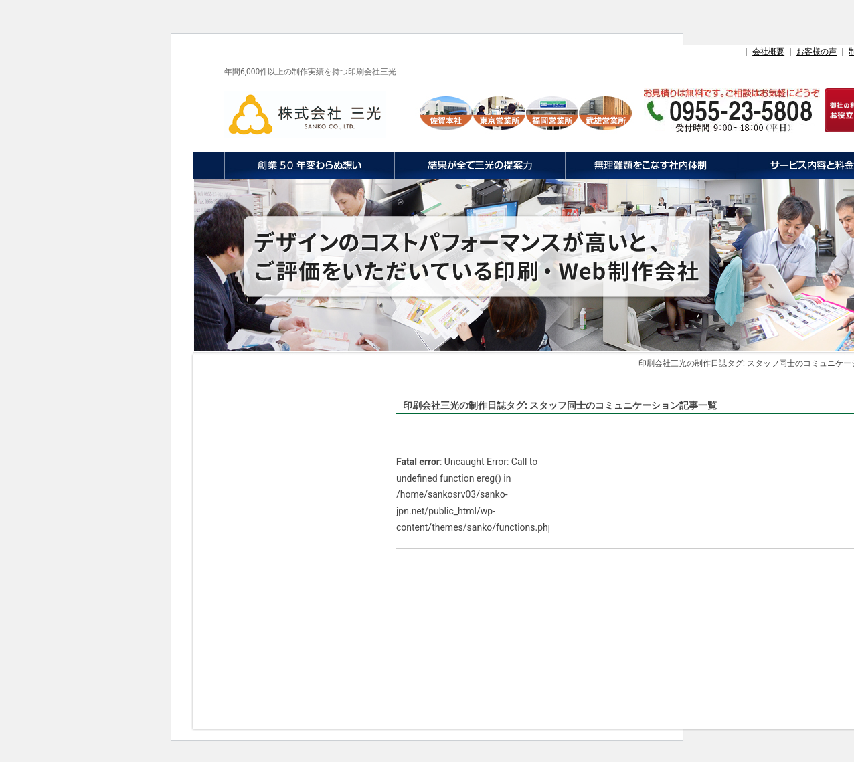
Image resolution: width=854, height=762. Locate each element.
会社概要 (768, 51)
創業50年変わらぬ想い (309, 165)
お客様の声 (816, 51)
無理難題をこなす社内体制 (650, 165)
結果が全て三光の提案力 (479, 165)
